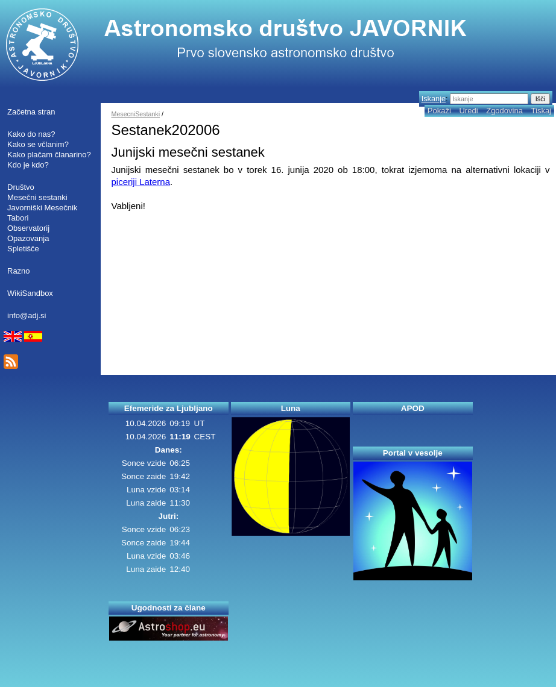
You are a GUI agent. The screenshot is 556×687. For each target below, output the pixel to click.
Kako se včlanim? (38, 144)
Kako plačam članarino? (49, 154)
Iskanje (434, 98)
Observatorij (28, 228)
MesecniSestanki (136, 114)
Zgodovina (504, 110)
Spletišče (23, 248)
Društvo (20, 187)
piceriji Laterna (141, 182)
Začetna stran (31, 111)
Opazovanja (28, 238)
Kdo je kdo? (28, 164)
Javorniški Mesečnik (42, 207)
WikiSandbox (30, 293)
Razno (18, 270)
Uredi (468, 110)
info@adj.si (26, 315)
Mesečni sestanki (37, 197)
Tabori (17, 217)
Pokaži (439, 110)
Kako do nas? (31, 134)
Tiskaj (541, 110)
